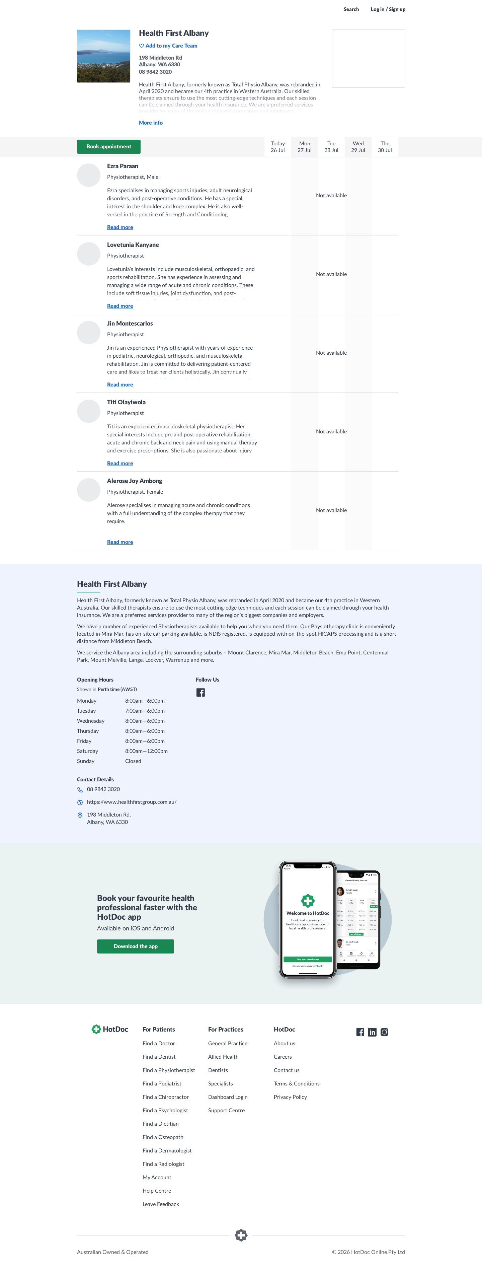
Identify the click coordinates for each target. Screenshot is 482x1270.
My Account (157, 1177)
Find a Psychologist (165, 1110)
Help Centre (157, 1191)
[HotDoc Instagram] (384, 1032)
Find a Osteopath (163, 1137)
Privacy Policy (290, 1097)
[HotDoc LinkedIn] (372, 1032)
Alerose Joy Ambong (134, 481)
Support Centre (226, 1110)
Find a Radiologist (163, 1164)
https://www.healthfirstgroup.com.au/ (132, 802)
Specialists (220, 1083)
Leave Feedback (161, 1204)
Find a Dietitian (161, 1124)
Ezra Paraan (122, 166)
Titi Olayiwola (126, 403)
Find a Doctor (159, 1043)
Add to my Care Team (168, 46)
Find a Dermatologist (167, 1150)
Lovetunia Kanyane (133, 245)
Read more (120, 227)
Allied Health (223, 1057)
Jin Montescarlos (130, 324)
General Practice (227, 1043)
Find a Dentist (159, 1057)
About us (284, 1043)
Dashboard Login (228, 1097)
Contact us (287, 1070)
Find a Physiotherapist (169, 1070)
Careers (283, 1057)
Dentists (218, 1070)
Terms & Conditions (297, 1083)
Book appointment (108, 146)
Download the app (136, 946)
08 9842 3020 (103, 789)
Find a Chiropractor (166, 1097)
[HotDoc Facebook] (360, 1032)
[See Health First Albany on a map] (368, 58)
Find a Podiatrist (162, 1083)
